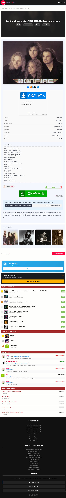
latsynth (12, 335)
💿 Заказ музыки (9, 369)
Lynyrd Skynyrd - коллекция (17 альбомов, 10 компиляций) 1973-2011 (28, 290)
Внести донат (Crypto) (33, 281)
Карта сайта (33, 486)
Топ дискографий (33, 438)
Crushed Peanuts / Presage (16, 316)
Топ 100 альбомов (33, 435)
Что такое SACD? (33, 463)
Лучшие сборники (33, 437)
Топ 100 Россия (34, 440)
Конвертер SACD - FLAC (34, 455)
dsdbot (12, 186)
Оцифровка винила (34, 467)
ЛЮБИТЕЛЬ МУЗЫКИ (11, 361)
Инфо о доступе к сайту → (14, 265)
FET (7, 374)
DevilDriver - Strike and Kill (9, 401)
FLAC (8, 8)
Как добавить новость (33, 451)
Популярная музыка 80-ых (34, 433)
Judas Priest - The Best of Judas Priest (12, 412)
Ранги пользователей (33, 453)
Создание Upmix (34, 465)
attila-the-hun (14, 345)
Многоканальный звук (33, 461)
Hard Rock (46, 25)
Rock (37, 25)
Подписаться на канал (33, 268)
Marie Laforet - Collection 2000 (17, 326)
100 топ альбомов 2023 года (34, 431)
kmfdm (12, 340)
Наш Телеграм (34, 482)
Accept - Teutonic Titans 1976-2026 (11, 391)
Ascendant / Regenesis (15, 296)
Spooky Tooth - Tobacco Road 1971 (18, 311)
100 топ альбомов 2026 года (34, 425)
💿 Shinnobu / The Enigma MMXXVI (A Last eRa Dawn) (17, 356)
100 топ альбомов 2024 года (34, 429)
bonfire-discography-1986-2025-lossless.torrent (18, 205)
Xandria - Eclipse (6, 396)
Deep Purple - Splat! (7, 407)
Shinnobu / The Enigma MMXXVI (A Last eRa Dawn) (22, 306)
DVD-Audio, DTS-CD (34, 459)
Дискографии (28, 25)
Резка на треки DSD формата (34, 457)
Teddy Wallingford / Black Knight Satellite (20, 301)
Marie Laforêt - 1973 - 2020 (16, 321)
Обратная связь (33, 490)
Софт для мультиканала (34, 469)
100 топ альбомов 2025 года (34, 427)
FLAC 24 (9, 2)
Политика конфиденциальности (34, 449)
